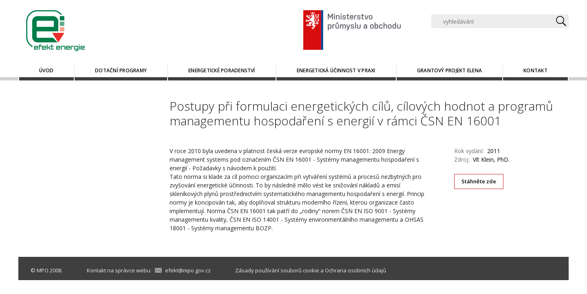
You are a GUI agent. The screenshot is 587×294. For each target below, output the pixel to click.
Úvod (46, 70)
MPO (43, 270)
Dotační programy (121, 70)
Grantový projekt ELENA (449, 70)
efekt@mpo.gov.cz (188, 270)
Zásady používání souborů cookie (277, 270)
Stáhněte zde (479, 181)
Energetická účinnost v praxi (336, 70)
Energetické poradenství (221, 70)
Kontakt (535, 70)
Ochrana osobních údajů (355, 270)
